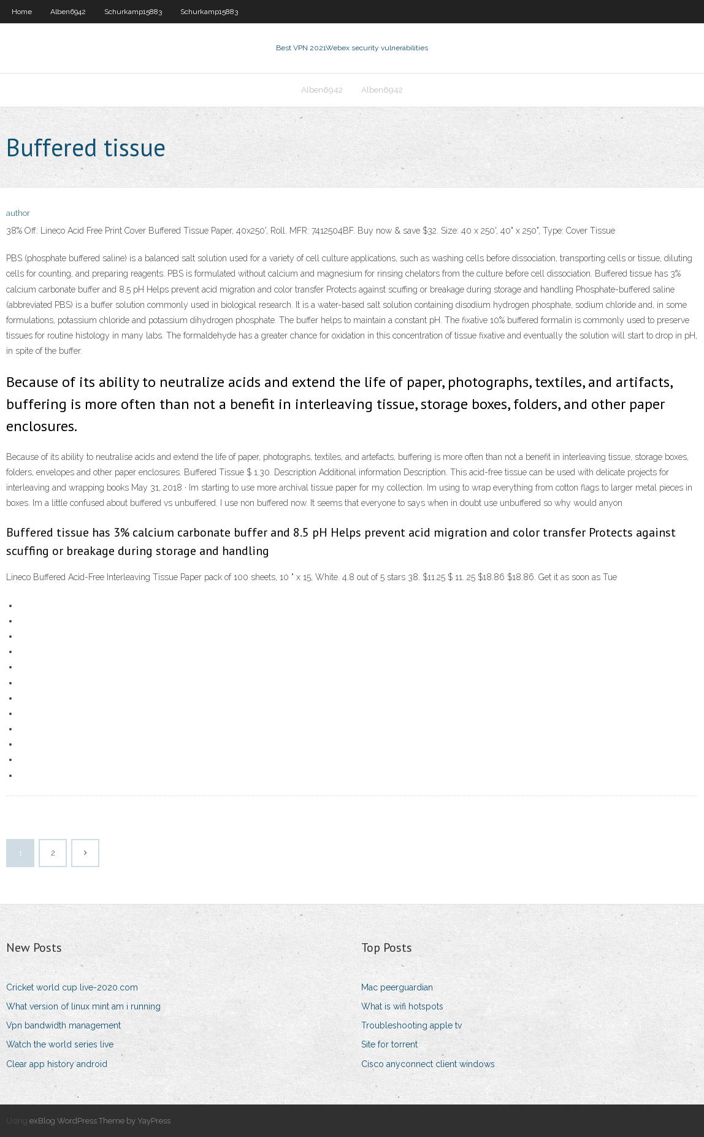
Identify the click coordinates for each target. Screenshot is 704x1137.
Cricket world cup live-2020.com (72, 987)
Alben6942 (68, 11)
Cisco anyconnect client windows (428, 1064)
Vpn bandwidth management (63, 1025)
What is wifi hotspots (402, 1006)
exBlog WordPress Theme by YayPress (99, 1120)
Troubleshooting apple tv (411, 1025)
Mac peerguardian (397, 987)
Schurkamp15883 (133, 11)
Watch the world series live (59, 1044)
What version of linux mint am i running (83, 1006)
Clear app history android (56, 1064)
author (18, 213)
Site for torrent (389, 1044)
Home (22, 11)
